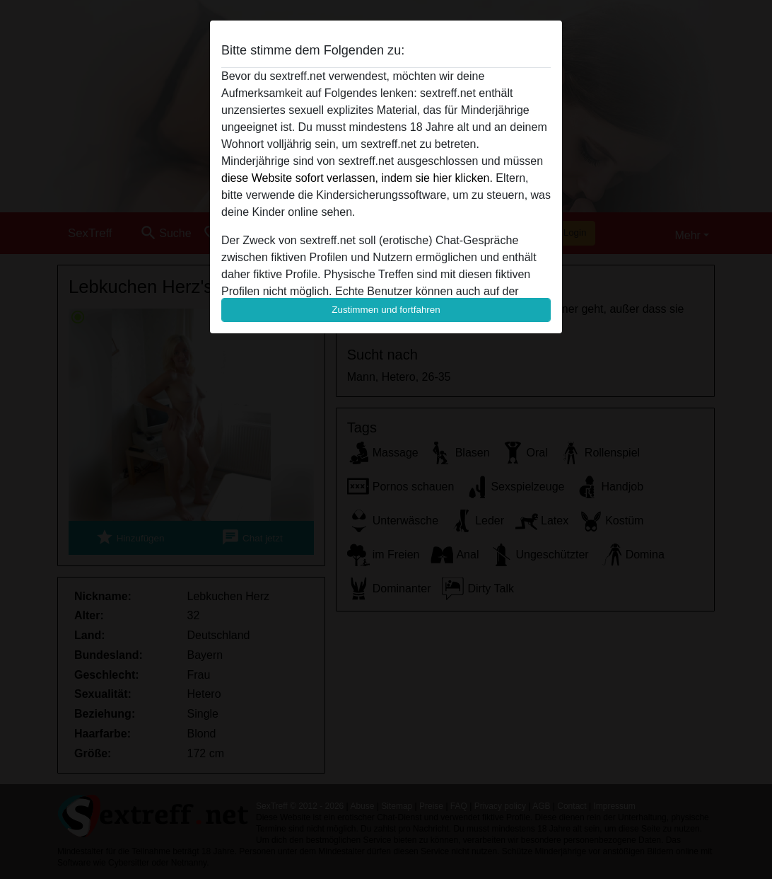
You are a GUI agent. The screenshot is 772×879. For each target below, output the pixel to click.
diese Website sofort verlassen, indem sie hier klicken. (357, 178)
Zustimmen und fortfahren (386, 309)
